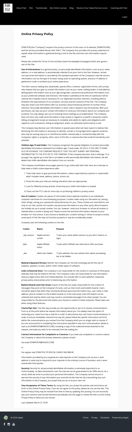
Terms (86, 417)
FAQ (31, 8)
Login (124, 17)
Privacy (94, 417)
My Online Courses (58, 8)
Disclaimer (105, 417)
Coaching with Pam (118, 8)
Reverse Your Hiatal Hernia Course (92, 8)
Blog (72, 8)
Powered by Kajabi (120, 417)
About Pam (21, 8)
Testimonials (41, 8)
